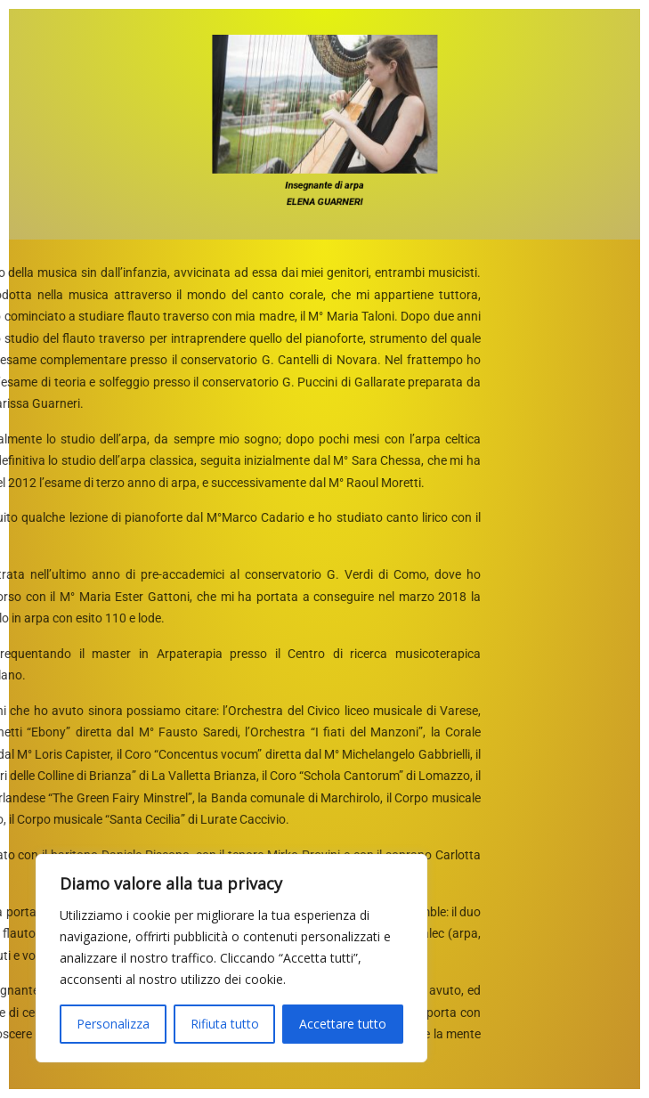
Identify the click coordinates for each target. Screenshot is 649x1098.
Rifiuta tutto (225, 1023)
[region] (231, 958)
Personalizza (113, 1023)
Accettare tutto (342, 1023)
